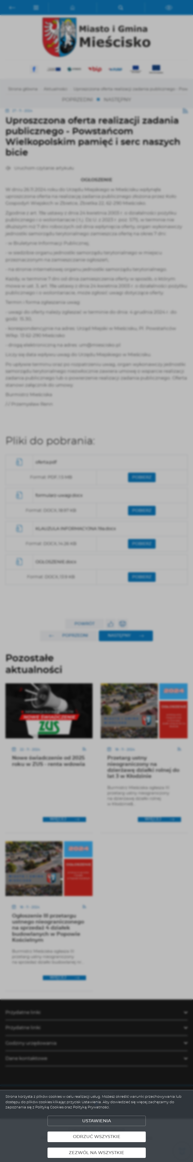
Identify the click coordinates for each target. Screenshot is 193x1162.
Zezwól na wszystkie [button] (96, 1153)
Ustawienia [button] (96, 1121)
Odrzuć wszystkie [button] (96, 1137)
